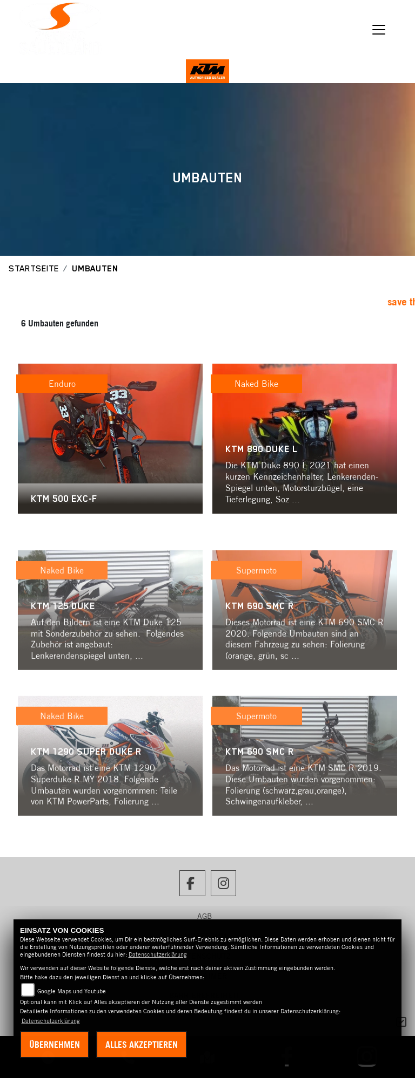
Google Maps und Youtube (71, 991)
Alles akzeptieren (141, 1044)
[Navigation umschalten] (379, 30)
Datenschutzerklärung (158, 954)
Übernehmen (54, 1044)
